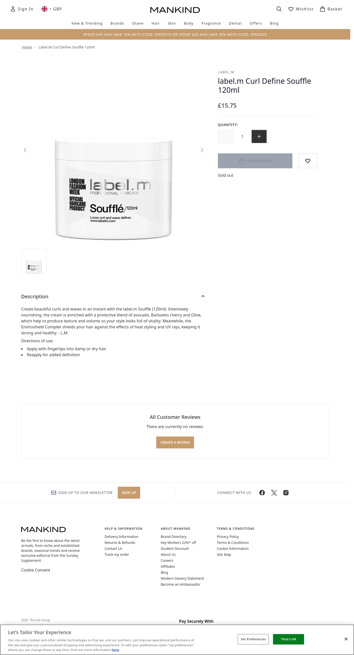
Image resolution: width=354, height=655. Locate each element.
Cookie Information (233, 548)
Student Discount (175, 548)
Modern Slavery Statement (182, 578)
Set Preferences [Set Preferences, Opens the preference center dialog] (253, 639)
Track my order (117, 554)
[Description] (113, 296)
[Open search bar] (279, 9)
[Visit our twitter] (274, 493)
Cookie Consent (35, 570)
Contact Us (113, 548)
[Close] (346, 639)
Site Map (224, 554)
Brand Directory (174, 536)
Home (27, 47)
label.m (226, 72)
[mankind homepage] (175, 10)
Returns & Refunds (120, 542)
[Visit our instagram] (286, 493)
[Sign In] (22, 9)
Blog (164, 572)
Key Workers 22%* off (178, 542)
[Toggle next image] (202, 150)
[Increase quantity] (259, 136)
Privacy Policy (228, 536)
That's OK (288, 639)
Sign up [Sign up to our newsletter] (129, 492)
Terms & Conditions (233, 542)
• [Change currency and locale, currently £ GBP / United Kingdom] (51, 9)
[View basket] (330, 9)
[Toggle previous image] (25, 150)
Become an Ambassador (180, 584)
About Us (168, 554)
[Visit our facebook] (262, 493)
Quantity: (228, 124)
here (115, 650)
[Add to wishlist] (307, 160)
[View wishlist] (301, 9)
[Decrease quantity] (226, 136)
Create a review (175, 442)
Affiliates (168, 566)
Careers (167, 560)
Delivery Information (121, 536)
